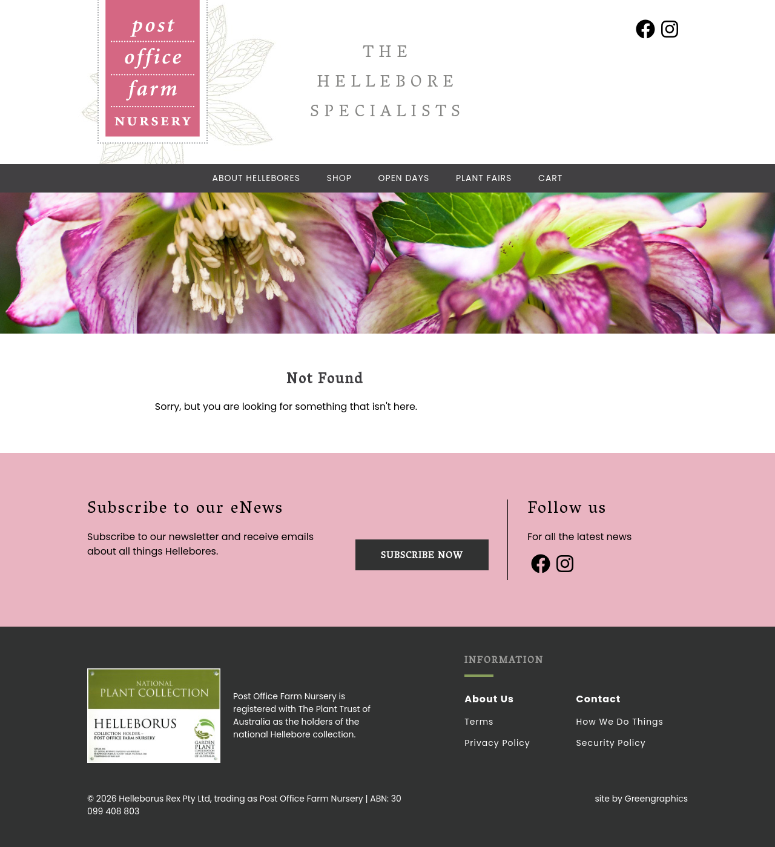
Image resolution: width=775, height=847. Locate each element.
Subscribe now (422, 556)
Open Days (404, 178)
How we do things (620, 722)
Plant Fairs (484, 178)
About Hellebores (256, 178)
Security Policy (611, 743)
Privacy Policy (497, 743)
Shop (339, 178)
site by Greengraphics (641, 799)
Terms (478, 722)
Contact (598, 699)
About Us (489, 699)
